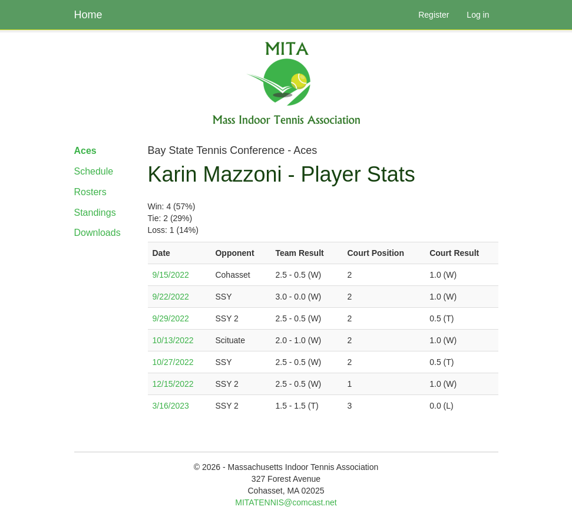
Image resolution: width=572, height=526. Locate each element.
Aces (85, 151)
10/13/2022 (173, 340)
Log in (478, 14)
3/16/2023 (171, 405)
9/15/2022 (171, 275)
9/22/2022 (171, 296)
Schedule (94, 171)
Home (88, 15)
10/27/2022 (173, 362)
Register (433, 14)
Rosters (90, 192)
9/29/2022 (171, 318)
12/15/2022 (173, 384)
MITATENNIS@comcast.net (285, 502)
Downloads (97, 233)
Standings (95, 213)
